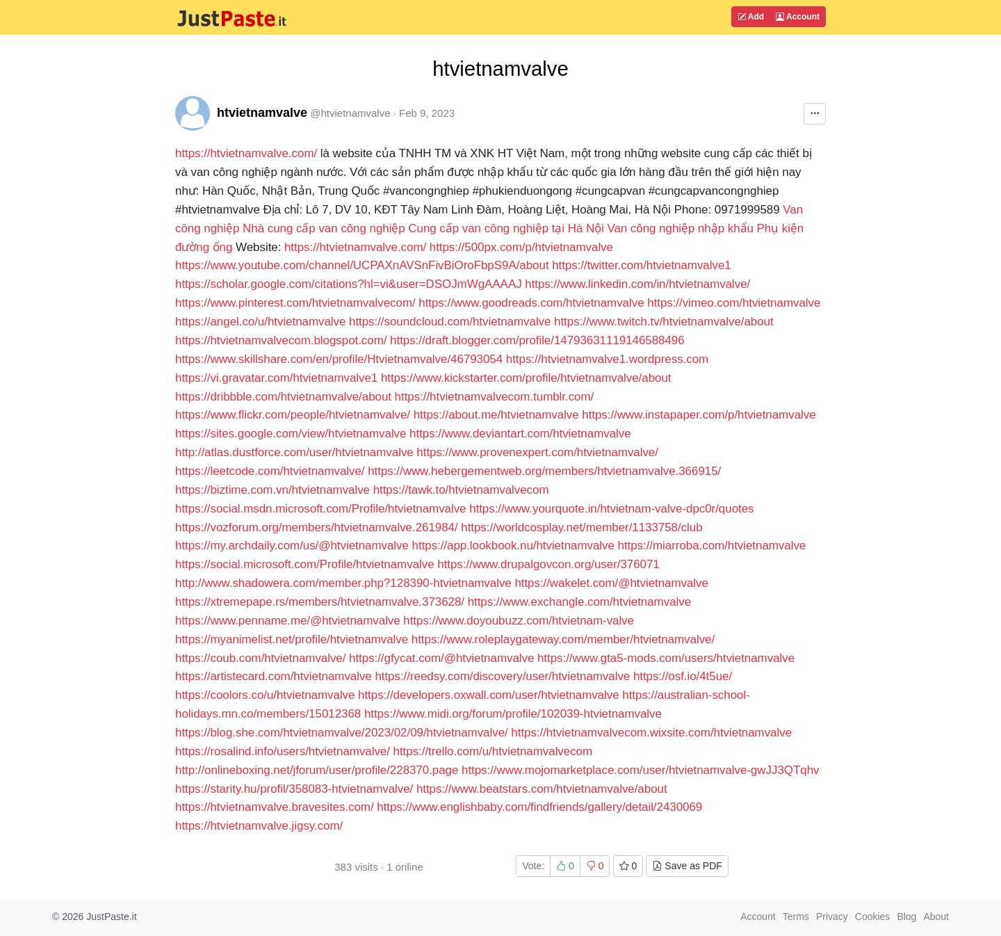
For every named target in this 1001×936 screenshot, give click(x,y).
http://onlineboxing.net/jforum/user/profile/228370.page (316, 770)
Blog (906, 916)
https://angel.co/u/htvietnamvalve (260, 321)
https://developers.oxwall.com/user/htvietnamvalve (488, 695)
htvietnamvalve (262, 113)
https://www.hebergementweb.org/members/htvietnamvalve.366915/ (544, 471)
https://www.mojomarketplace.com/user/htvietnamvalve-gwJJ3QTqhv (640, 770)
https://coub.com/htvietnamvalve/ (260, 658)
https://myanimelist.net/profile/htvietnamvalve (291, 639)
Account (798, 17)
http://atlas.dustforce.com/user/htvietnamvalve (294, 452)
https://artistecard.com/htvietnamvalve (273, 676)
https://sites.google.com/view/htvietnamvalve (290, 433)
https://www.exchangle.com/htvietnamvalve (579, 601)
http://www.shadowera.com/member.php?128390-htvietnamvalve (343, 583)
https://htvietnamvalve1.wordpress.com (607, 359)
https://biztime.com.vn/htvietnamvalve (272, 490)
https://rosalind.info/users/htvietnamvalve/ (282, 751)
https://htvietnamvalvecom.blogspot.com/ (280, 340)
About (936, 916)
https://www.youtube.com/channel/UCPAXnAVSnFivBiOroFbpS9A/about (362, 265)
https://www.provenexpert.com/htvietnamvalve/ (537, 452)
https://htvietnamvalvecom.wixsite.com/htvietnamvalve (651, 732)
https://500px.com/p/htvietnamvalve (521, 247)
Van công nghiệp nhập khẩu (680, 228)
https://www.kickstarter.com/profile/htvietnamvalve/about (526, 378)
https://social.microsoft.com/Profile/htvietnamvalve (304, 564)
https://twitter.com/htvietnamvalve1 (641, 265)
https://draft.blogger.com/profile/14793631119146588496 (537, 340)
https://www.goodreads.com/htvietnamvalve (531, 302)
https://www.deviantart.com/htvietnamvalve (519, 433)
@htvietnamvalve (350, 113)
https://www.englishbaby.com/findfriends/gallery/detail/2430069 (539, 807)
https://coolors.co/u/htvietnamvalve (265, 695)
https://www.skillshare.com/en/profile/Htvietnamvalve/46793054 (339, 359)
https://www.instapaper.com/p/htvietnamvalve (698, 414)
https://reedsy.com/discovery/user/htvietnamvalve (502, 676)
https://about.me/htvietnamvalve (496, 414)
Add (751, 17)
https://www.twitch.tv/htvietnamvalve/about (664, 321)
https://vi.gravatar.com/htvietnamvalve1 (276, 378)
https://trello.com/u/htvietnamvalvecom (493, 751)
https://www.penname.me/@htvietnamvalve (287, 620)
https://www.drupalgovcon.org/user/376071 (548, 564)
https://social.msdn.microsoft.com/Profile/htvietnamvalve (320, 508)
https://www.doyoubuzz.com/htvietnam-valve (518, 620)
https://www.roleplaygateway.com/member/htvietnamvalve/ (563, 639)
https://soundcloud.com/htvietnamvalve (450, 321)
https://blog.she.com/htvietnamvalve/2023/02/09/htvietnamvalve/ (341, 732)
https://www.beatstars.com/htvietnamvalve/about (541, 789)
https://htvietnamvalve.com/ (246, 153)
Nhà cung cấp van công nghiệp (324, 228)
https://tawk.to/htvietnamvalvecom (461, 490)
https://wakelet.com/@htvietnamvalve (611, 583)
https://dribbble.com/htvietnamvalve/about (283, 396)
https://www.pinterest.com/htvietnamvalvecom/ (295, 302)
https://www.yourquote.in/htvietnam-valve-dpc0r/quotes (611, 508)
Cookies (872, 916)
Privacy (832, 916)
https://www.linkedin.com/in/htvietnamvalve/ (637, 284)
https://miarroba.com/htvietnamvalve (712, 545)
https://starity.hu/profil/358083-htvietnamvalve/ (294, 789)
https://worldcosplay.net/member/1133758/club (581, 527)
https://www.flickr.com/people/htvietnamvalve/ (292, 414)
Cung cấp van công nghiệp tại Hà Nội (505, 228)
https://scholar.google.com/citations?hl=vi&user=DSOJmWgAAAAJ (348, 284)
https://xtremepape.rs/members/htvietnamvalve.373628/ (319, 601)
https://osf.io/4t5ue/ (682, 676)
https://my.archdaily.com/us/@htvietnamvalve (292, 545)
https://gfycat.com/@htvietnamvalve (441, 658)
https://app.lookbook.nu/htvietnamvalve (513, 545)
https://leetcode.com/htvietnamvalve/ (270, 471)
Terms (796, 916)
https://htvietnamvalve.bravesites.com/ (274, 807)
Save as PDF (687, 865)
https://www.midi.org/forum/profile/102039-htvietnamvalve (513, 713)
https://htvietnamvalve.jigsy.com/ (259, 825)
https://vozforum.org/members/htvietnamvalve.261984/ (316, 527)
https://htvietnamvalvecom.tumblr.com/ (494, 396)
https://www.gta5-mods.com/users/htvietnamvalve (666, 658)
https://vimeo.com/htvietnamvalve (733, 302)
